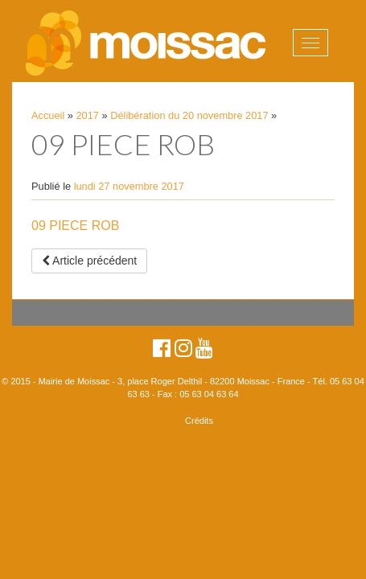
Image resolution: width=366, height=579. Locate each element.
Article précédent (89, 260)
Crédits (199, 420)
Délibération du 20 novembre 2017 (189, 115)
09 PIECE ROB (75, 225)
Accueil (47, 115)
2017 (87, 115)
